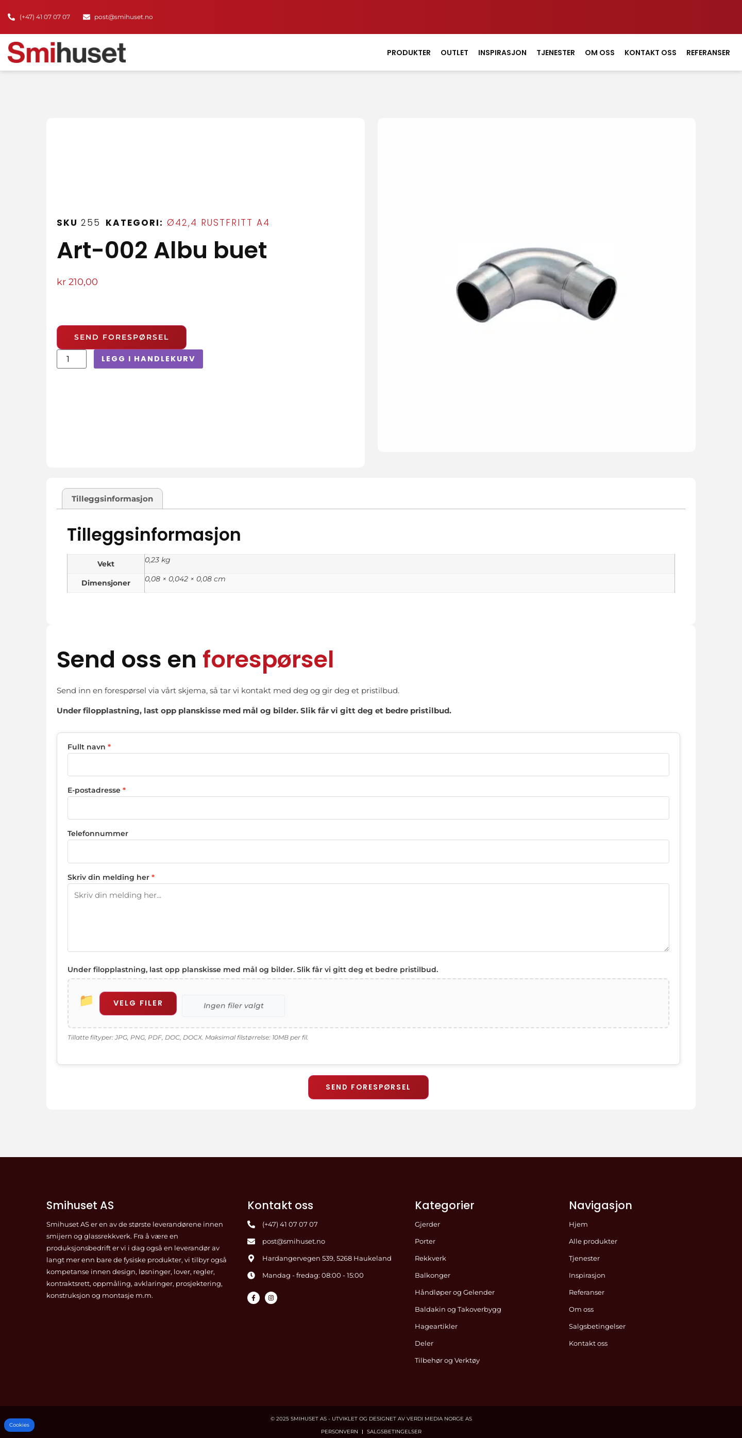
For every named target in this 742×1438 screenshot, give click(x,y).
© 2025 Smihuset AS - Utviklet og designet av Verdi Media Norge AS (371, 1412)
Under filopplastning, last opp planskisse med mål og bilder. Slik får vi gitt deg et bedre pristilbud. (253, 962)
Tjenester (555, 52)
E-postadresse (97, 789)
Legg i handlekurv (151, 359)
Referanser (708, 52)
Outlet (454, 52)
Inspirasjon (502, 52)
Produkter (409, 52)
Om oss (600, 52)
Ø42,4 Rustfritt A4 (218, 222)
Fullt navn (89, 746)
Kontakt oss (651, 52)
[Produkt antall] (72, 359)
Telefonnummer (98, 831)
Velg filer (141, 996)
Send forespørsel (368, 1080)
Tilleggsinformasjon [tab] (112, 499)
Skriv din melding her (111, 873)
